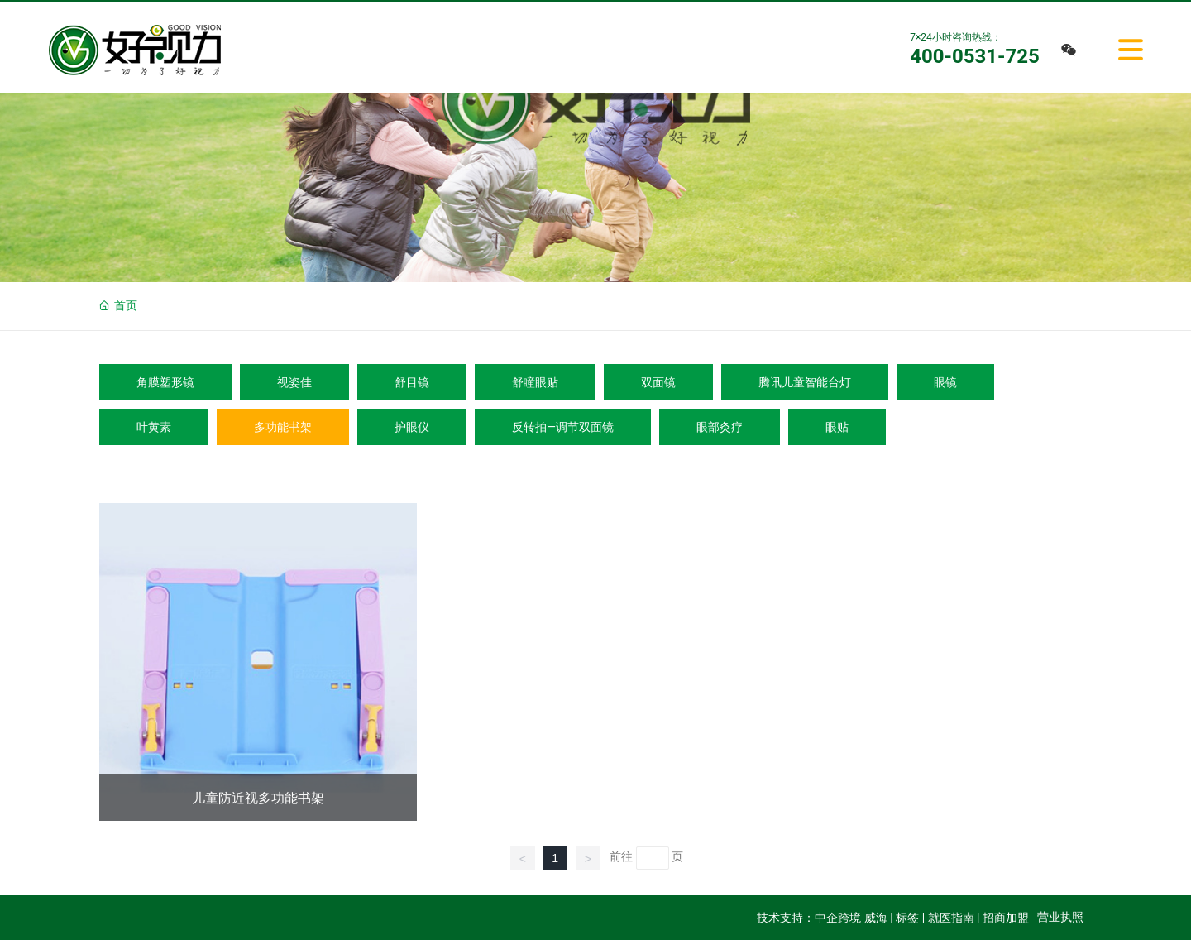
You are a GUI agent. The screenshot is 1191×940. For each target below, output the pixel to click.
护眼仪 (412, 427)
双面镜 (658, 382)
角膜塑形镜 (165, 382)
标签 (907, 917)
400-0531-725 (975, 56)
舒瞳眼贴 (535, 382)
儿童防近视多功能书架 (258, 798)
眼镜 (945, 382)
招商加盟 (1006, 917)
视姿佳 (294, 382)
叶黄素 (153, 427)
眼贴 (837, 427)
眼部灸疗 (719, 427)
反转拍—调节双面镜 (563, 427)
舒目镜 (412, 382)
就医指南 (951, 917)
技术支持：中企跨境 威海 (822, 917)
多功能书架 (283, 427)
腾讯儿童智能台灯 (804, 382)
